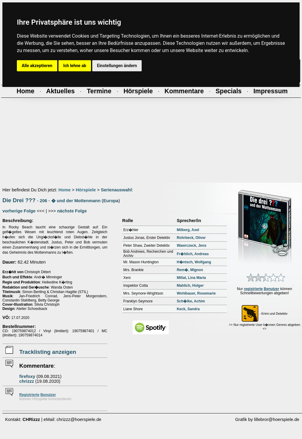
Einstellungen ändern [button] (117, 65)
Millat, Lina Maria (191, 278)
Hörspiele (86, 189)
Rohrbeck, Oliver (191, 238)
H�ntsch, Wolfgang (194, 262)
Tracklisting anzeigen (47, 352)
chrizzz (26, 381)
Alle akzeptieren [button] (37, 65)
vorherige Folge (19, 211)
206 (43, 200)
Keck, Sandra (188, 309)
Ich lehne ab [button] (74, 65)
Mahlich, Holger (190, 285)
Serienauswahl (116, 189)
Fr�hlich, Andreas (193, 254)
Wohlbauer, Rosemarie (196, 293)
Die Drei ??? (19, 200)
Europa (110, 200)
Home (64, 189)
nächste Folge (72, 211)
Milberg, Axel (188, 230)
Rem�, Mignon (190, 270)
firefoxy (27, 376)
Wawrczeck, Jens (191, 245)
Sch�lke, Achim (191, 301)
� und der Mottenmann (76, 200)
